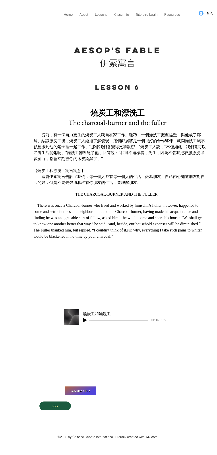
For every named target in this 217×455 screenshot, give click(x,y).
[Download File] (80, 390)
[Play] (85, 320)
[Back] (55, 405)
